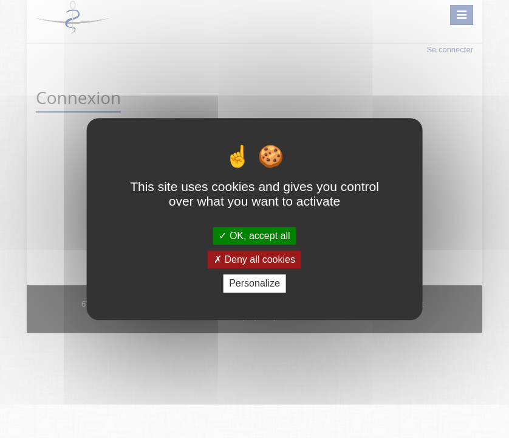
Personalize (254, 284)
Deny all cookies (254, 259)
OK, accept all (254, 236)
